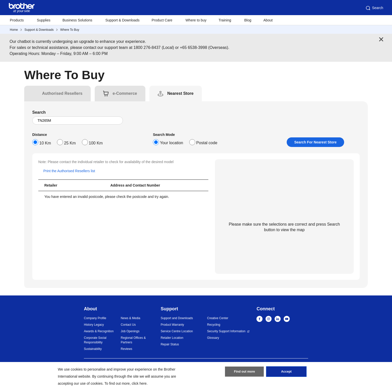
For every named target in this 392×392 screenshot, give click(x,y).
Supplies (43, 20)
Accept (286, 372)
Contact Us (128, 324)
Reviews (126, 349)
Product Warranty (172, 324)
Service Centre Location (177, 331)
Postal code (206, 143)
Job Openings (130, 331)
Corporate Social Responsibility (95, 340)
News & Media (130, 318)
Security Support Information (226, 331)
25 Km (70, 143)
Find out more (244, 372)
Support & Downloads (122, 20)
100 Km (96, 143)
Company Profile (95, 318)
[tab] (62, 93)
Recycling (213, 324)
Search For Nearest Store (315, 142)
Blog (247, 20)
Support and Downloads (177, 318)
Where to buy (195, 20)
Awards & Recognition (99, 331)
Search (374, 8)
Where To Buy (69, 30)
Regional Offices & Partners (133, 340)
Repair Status (170, 344)
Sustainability (93, 349)
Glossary (213, 338)
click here (139, 383)
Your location (171, 143)
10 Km (45, 143)
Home (14, 30)
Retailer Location (172, 338)
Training (224, 20)
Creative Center (217, 318)
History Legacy (94, 324)
